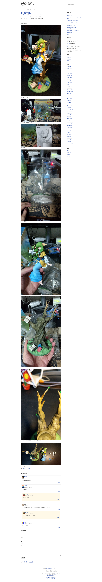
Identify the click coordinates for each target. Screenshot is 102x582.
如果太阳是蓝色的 (70, 32)
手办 (29, 468)
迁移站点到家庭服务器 (71, 27)
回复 (59, 482)
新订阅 (68, 43)
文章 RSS (69, 152)
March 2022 (69, 82)
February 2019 (69, 105)
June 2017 (69, 130)
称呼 (22, 533)
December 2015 (70, 143)
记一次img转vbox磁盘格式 (29, 561)
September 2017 (70, 125)
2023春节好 (69, 28)
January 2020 (69, 96)
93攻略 (68, 50)
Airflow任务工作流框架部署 (72, 20)
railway (54, 574)
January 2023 (69, 77)
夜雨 (25, 522)
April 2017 (69, 134)
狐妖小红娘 (25, 468)
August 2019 (69, 98)
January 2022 (69, 84)
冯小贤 (24, 14)
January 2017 (69, 139)
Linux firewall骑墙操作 (28, 562)
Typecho (68, 156)
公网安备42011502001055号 (51, 577)
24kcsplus (69, 46)
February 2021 (69, 86)
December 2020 (70, 89)
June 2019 (69, 100)
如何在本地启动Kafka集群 (72, 22)
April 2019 (69, 102)
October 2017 (69, 123)
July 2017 (69, 129)
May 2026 (69, 66)
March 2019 (69, 104)
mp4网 (68, 40)
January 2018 (69, 120)
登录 (68, 150)
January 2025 (69, 68)
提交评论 (23, 557)
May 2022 (69, 80)
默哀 (68, 34)
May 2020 (69, 93)
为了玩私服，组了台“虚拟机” (73, 30)
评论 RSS (69, 154)
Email (22, 537)
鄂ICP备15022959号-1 (51, 575)
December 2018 (70, 109)
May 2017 (69, 132)
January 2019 (69, 107)
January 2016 (69, 141)
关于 (35, 9)
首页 (23, 9)
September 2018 (70, 111)
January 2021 (69, 87)
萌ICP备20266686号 (51, 578)
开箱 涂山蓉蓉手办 (26, 13)
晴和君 (25, 485)
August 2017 (69, 127)
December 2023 (70, 71)
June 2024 (69, 70)
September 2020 (70, 91)
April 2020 (69, 95)
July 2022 (69, 79)
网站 (22, 541)
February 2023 (69, 75)
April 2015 (69, 145)
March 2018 (69, 118)
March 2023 (69, 73)
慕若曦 (25, 476)
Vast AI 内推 (69, 15)
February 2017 (69, 137)
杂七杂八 (41, 14)
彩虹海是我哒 (27, 3)
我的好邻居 (29, 9)
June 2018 (69, 114)
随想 (68, 60)
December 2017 (70, 121)
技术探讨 (69, 59)
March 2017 (69, 136)
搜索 (80, 4)
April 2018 (69, 116)
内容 (22, 545)
